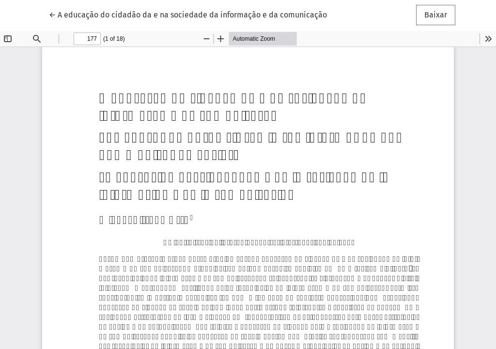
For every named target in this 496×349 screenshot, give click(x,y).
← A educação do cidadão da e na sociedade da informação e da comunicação (188, 14)
